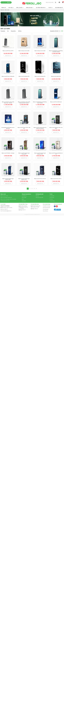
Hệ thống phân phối (40, 7)
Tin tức (50, 7)
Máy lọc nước (19, 7)
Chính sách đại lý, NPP (39, 197)
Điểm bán (37, 195)
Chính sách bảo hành (46, 207)
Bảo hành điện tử (59, 7)
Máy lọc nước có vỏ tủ (4, 195)
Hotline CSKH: (6, 2)
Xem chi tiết (8, 55)
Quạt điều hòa (24, 195)
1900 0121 (22, 209)
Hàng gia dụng (29, 7)
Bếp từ (23, 199)
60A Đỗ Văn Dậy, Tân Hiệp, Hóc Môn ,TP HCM (35, 207)
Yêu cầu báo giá (45, 209)
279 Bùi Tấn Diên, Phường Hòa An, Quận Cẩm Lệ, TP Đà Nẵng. (23, 207)
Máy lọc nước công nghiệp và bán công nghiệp (8, 199)
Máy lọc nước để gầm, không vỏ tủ (6, 197)
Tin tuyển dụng (52, 200)
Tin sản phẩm (52, 195)
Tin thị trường (52, 197)
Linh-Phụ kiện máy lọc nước (5, 200)
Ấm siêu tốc (24, 200)
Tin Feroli (51, 199)
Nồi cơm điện (24, 197)
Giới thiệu (10, 7)
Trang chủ (3, 7)
